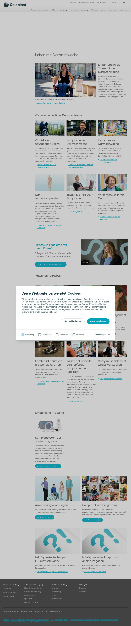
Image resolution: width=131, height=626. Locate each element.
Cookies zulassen (98, 321)
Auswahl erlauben (73, 321)
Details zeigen (100, 335)
